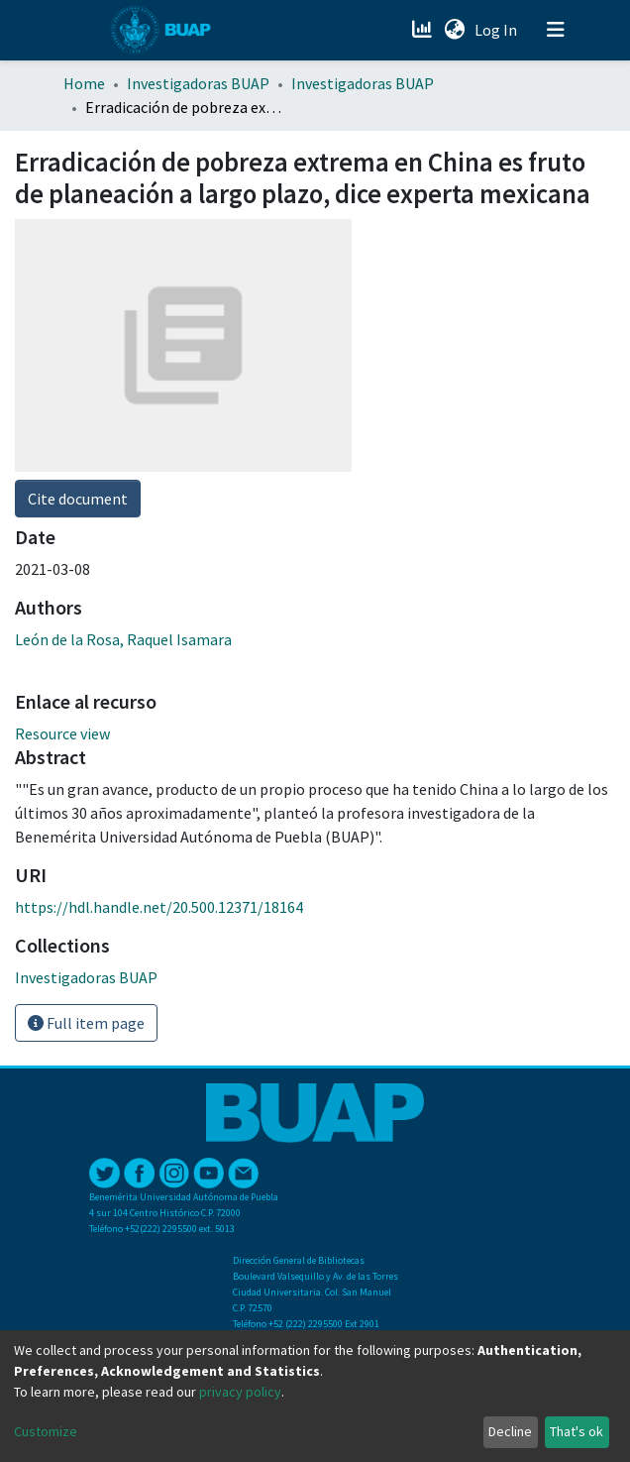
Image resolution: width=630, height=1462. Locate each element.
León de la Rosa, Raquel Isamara (123, 639)
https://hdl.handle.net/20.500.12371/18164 (159, 907)
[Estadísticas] (423, 30)
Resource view (62, 733)
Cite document (78, 498)
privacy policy (240, 1392)
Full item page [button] (86, 1023)
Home (84, 83)
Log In (497, 30)
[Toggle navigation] (555, 30)
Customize (45, 1431)
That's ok (576, 1431)
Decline (510, 1431)
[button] (454, 30)
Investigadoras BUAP (198, 83)
